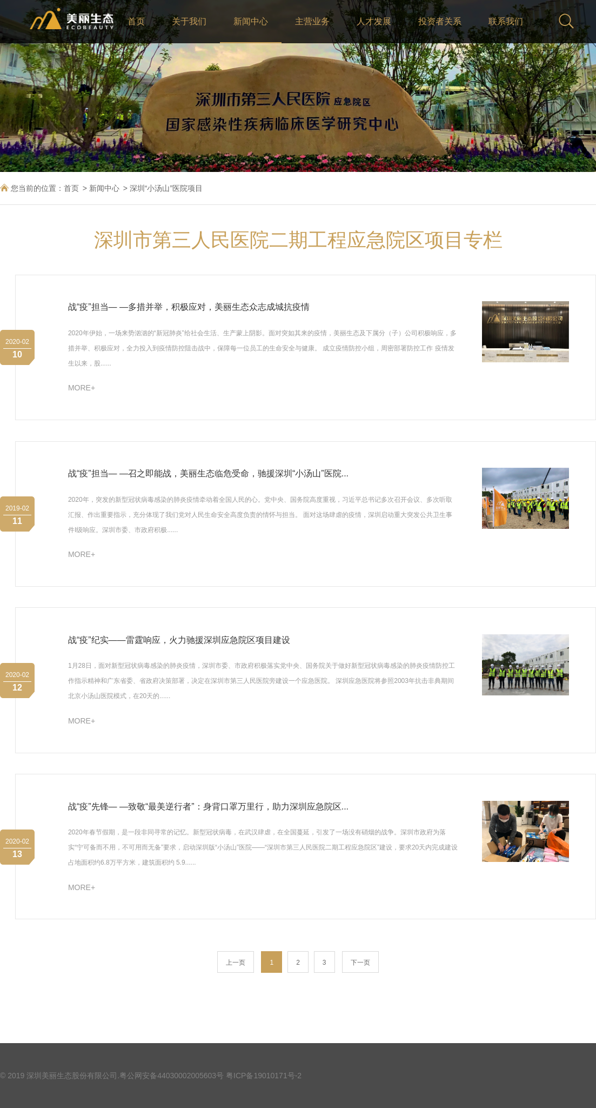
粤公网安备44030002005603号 (171, 1075)
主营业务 (312, 21)
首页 (136, 21)
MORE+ (81, 387)
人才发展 (374, 21)
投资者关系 (439, 21)
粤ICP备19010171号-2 (264, 1075)
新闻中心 (250, 21)
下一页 (360, 962)
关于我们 (189, 21)
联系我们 (505, 21)
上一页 (235, 962)
